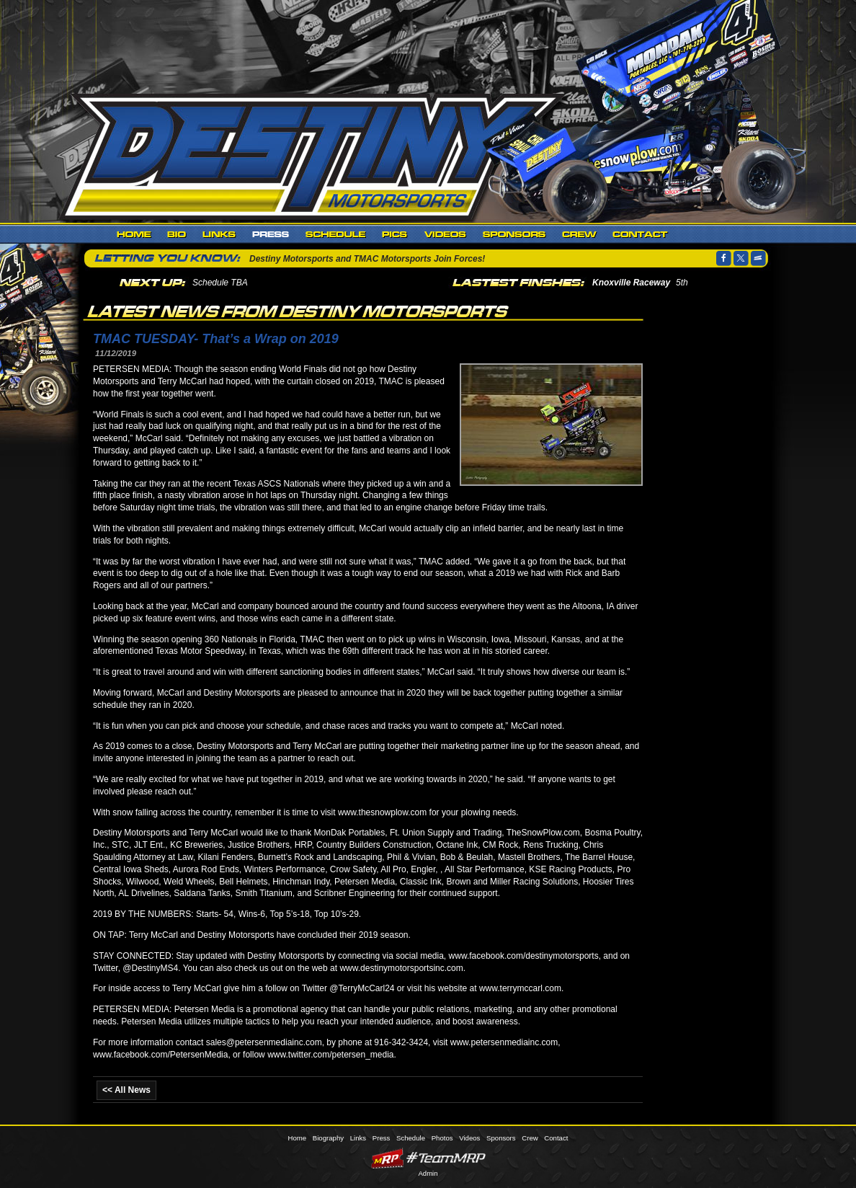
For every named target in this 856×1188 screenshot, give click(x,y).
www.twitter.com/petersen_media (330, 1055)
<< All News (126, 1090)
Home (134, 234)
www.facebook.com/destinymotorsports (524, 956)
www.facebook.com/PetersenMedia (160, 1055)
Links (219, 234)
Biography (177, 234)
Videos (445, 234)
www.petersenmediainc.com (504, 1042)
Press (271, 234)
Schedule (335, 234)
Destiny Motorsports (316, 154)
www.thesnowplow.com (382, 812)
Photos (395, 234)
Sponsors (514, 234)
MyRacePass (428, 1158)
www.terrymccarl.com (520, 988)
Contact (640, 234)
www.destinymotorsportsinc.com (401, 968)
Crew (579, 234)
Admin (427, 1173)
